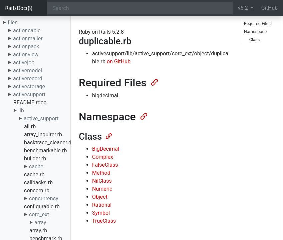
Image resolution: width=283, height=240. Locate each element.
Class (254, 39)
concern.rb (36, 190)
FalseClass (105, 165)
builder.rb (35, 158)
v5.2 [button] (243, 8)
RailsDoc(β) (18, 8)
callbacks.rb (38, 182)
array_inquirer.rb (43, 134)
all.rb (30, 126)
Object (99, 197)
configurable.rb (42, 206)
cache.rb (34, 174)
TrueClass (104, 221)
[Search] (139, 8)
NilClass (102, 181)
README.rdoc (29, 102)
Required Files (257, 23)
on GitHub (118, 61)
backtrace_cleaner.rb (48, 142)
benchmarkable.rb (45, 150)
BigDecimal (105, 149)
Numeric (102, 189)
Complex (102, 157)
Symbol (101, 213)
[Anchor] (154, 81)
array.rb (38, 230)
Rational (101, 205)
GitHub (269, 8)
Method (101, 173)
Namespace (255, 31)
